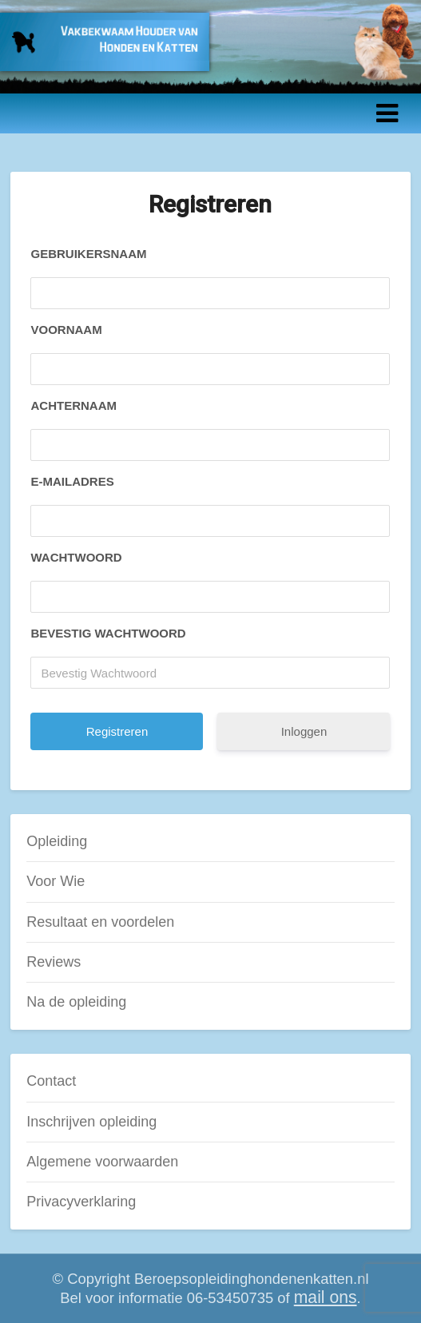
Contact (51, 1081)
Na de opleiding (76, 1002)
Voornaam (65, 329)
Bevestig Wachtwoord (107, 633)
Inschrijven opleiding (91, 1122)
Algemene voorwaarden (102, 1162)
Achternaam (73, 405)
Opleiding (56, 841)
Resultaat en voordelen (100, 922)
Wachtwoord (75, 557)
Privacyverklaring (81, 1202)
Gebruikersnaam (88, 253)
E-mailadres (71, 481)
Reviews (53, 962)
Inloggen (304, 731)
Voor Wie (55, 881)
